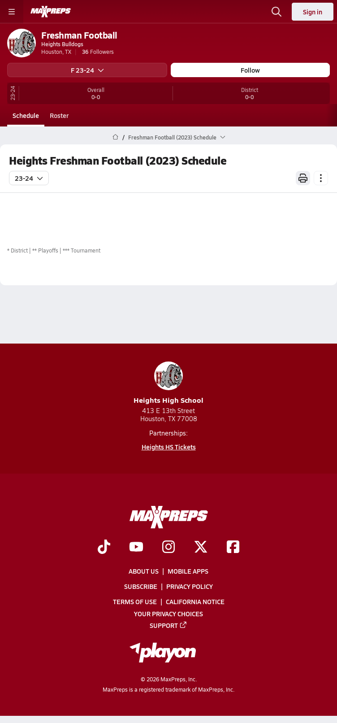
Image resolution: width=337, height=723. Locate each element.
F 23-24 (87, 69)
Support (168, 625)
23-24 (29, 178)
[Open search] (276, 11)
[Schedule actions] (321, 178)
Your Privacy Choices (168, 614)
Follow (250, 69)
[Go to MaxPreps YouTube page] (136, 548)
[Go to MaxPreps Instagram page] (168, 548)
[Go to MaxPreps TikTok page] (104, 548)
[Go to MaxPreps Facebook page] (233, 548)
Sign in (312, 11)
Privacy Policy (189, 586)
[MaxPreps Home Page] (115, 137)
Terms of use (135, 601)
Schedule (26, 115)
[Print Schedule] (303, 178)
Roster (59, 115)
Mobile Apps (188, 570)
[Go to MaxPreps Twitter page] (201, 548)
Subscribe (140, 586)
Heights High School (168, 383)
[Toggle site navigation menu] (11, 11)
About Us (144, 570)
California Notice (195, 601)
